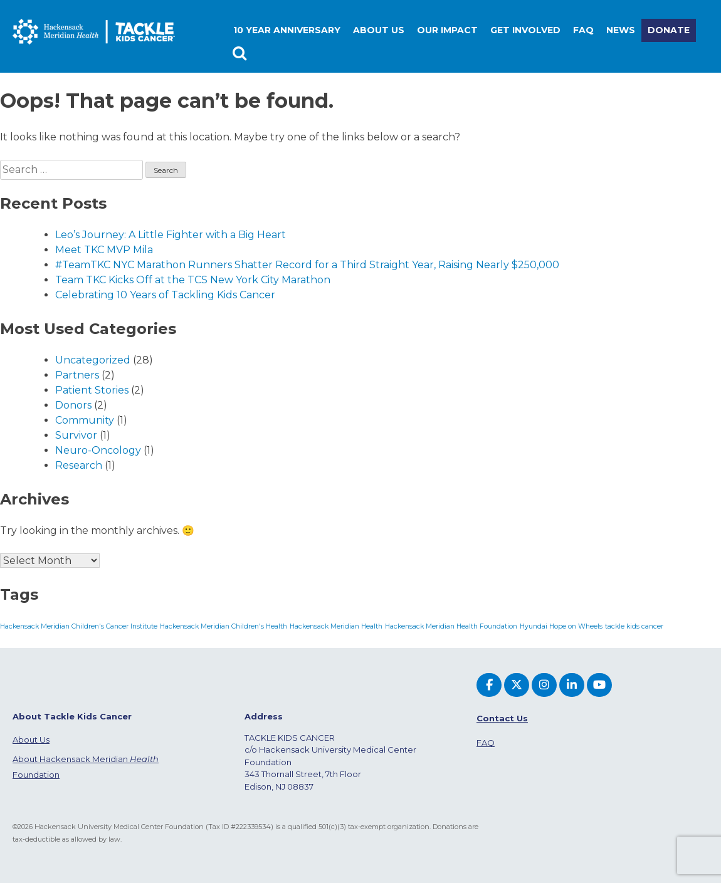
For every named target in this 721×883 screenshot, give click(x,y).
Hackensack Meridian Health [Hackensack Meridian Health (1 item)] (336, 626)
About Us (31, 739)
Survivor (76, 435)
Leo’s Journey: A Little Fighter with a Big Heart (170, 235)
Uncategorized (92, 360)
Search (241, 53)
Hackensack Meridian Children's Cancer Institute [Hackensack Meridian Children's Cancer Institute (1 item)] (78, 626)
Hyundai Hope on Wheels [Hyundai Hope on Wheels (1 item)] (561, 626)
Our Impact (447, 30)
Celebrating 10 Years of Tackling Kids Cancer (165, 295)
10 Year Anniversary (286, 30)
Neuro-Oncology (98, 450)
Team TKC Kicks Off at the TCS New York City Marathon (192, 280)
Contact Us (502, 718)
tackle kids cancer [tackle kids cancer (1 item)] (634, 626)
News (620, 30)
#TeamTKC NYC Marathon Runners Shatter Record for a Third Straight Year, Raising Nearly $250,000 (307, 265)
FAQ (583, 30)
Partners (77, 375)
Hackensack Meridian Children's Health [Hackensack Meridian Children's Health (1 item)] (223, 626)
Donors (73, 405)
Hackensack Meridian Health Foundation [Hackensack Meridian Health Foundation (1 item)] (451, 626)
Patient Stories (92, 390)
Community (84, 420)
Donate (669, 30)
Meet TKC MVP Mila (104, 250)
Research (78, 465)
